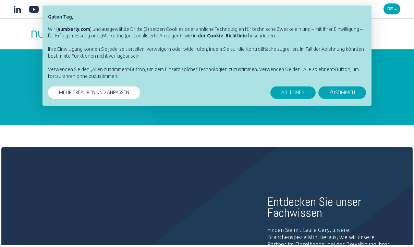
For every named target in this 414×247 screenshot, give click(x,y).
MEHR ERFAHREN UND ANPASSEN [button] (94, 92)
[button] (222, 35)
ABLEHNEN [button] (293, 92)
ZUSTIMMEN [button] (342, 92)
